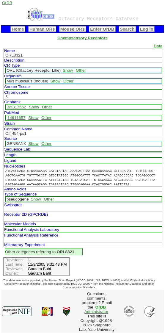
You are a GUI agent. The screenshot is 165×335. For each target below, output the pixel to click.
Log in (146, 29)
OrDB (7, 3)
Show (68, 70)
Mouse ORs (72, 29)
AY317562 (16, 107)
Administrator (96, 309)
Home (18, 29)
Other (81, 70)
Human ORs (42, 29)
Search (127, 29)
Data (158, 46)
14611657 (16, 117)
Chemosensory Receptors (82, 38)
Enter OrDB (102, 29)
